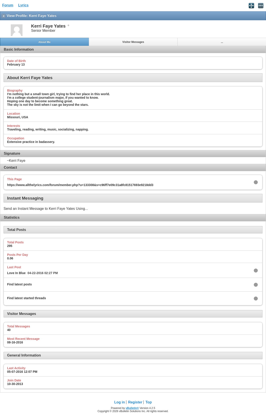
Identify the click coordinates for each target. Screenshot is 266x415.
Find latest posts (19, 284)
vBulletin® (132, 408)
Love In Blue (16, 273)
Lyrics (23, 5)
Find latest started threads (26, 298)
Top (148, 402)
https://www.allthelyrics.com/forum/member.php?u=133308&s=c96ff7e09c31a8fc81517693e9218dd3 (80, 185)
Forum (7, 5)
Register (135, 402)
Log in (119, 402)
